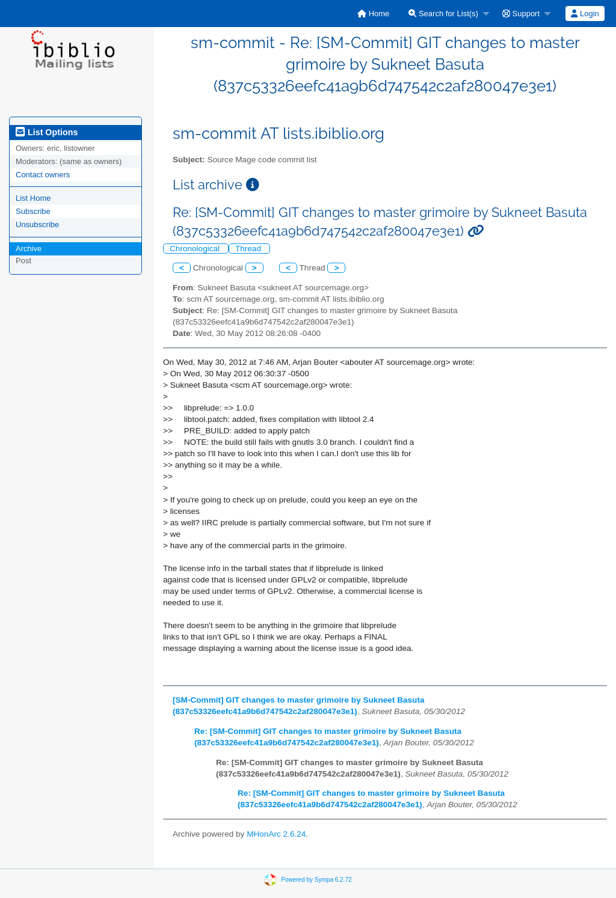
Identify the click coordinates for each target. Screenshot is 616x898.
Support (521, 13)
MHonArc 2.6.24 (276, 833)
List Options (47, 132)
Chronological (196, 248)
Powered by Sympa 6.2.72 (316, 879)
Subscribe (33, 211)
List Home (33, 198)
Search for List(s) (443, 13)
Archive (29, 248)
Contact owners (43, 174)
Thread (249, 248)
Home (373, 13)
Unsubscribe (37, 224)
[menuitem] (373, 13)
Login (585, 13)
